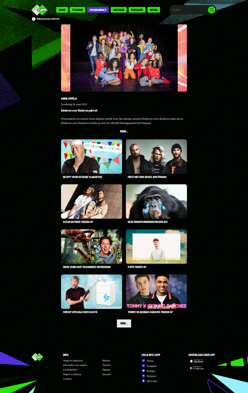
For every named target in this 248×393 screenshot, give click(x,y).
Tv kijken (77, 10)
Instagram (149, 366)
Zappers (106, 369)
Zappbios (118, 10)
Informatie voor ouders (75, 365)
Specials (106, 374)
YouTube (148, 371)
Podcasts (137, 10)
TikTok (148, 360)
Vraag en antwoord (73, 360)
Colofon (67, 378)
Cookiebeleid (70, 369)
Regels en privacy (72, 374)
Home (62, 10)
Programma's (98, 10)
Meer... (124, 323)
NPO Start (149, 381)
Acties (154, 10)
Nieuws (106, 360)
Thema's (106, 365)
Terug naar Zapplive (48, 19)
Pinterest (149, 376)
